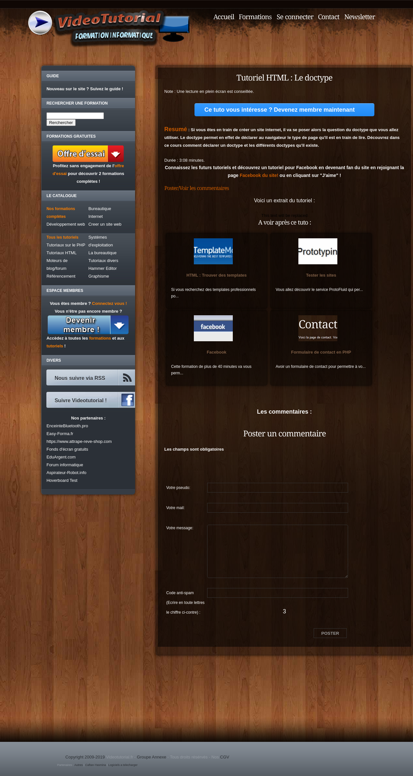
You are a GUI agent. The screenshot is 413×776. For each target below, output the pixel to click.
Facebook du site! (259, 175)
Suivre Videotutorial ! (81, 400)
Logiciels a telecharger (123, 765)
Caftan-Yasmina (95, 765)
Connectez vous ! (109, 303)
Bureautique (99, 208)
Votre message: (179, 528)
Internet (95, 216)
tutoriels (54, 346)
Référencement (60, 276)
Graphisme (98, 276)
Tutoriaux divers (103, 260)
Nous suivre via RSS (80, 378)
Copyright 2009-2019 (85, 757)
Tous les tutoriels (62, 237)
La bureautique (102, 252)
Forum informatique (64, 464)
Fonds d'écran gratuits (67, 449)
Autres (78, 765)
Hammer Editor (102, 268)
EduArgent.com (61, 457)
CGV (224, 757)
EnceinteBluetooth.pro (67, 425)
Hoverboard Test (61, 480)
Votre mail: (175, 508)
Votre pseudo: (178, 487)
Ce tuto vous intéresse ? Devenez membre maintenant (279, 109)
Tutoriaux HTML (61, 252)
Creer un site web (104, 224)
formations (100, 338)
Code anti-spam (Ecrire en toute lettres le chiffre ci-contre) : (185, 594)
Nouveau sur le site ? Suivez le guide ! (84, 88)
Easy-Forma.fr (59, 433)
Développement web (65, 224)
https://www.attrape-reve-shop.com (79, 441)
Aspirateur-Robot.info (66, 472)
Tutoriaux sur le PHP (65, 245)
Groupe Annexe (151, 757)
